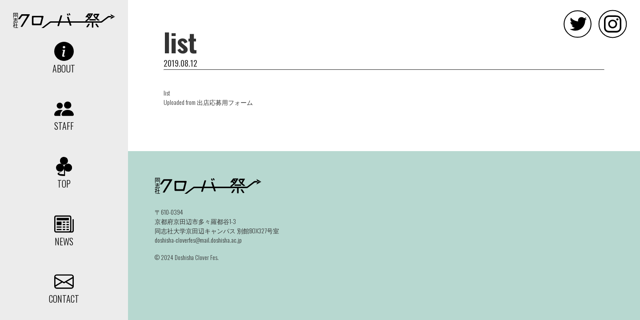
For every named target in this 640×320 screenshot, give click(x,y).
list (167, 92)
